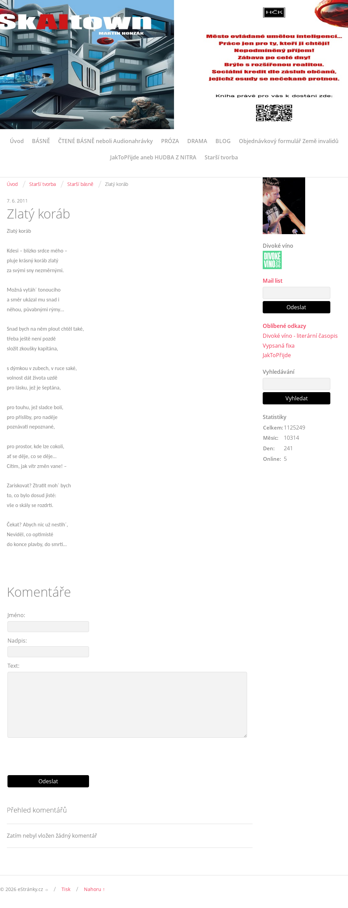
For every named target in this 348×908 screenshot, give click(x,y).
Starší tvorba (221, 157)
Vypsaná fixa (279, 345)
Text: (13, 665)
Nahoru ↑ (94, 889)
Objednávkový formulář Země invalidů (288, 141)
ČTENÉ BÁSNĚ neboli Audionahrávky (105, 141)
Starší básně (80, 184)
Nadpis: (17, 640)
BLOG (223, 141)
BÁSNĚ (41, 141)
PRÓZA (170, 141)
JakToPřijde (277, 355)
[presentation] (129, 753)
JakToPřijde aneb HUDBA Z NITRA (153, 157)
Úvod (17, 141)
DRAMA (197, 141)
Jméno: (16, 615)
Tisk (66, 889)
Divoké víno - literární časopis (300, 335)
